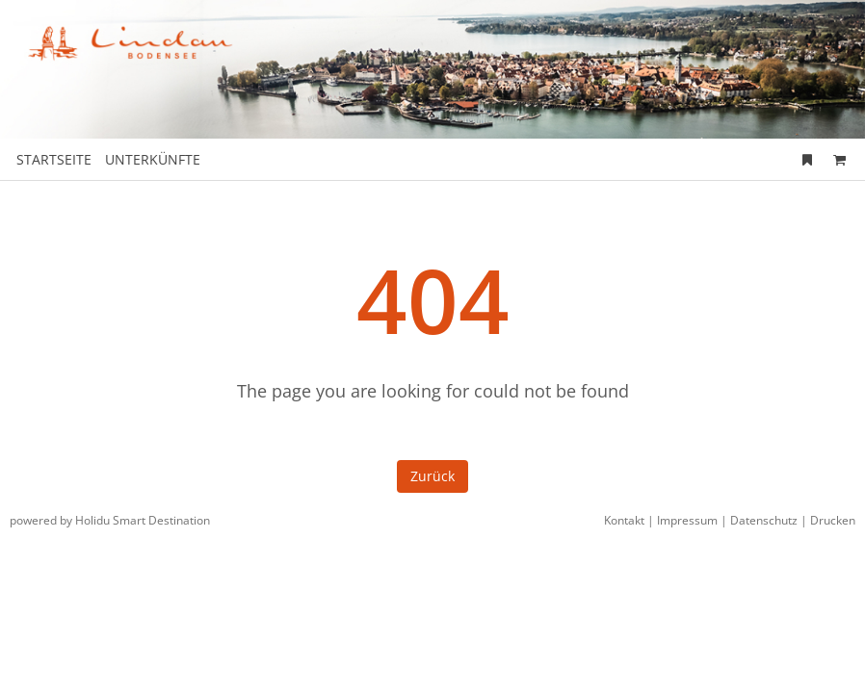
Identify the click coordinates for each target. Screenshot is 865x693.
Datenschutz (764, 520)
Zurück (432, 476)
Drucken (832, 520)
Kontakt (624, 520)
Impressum (687, 520)
